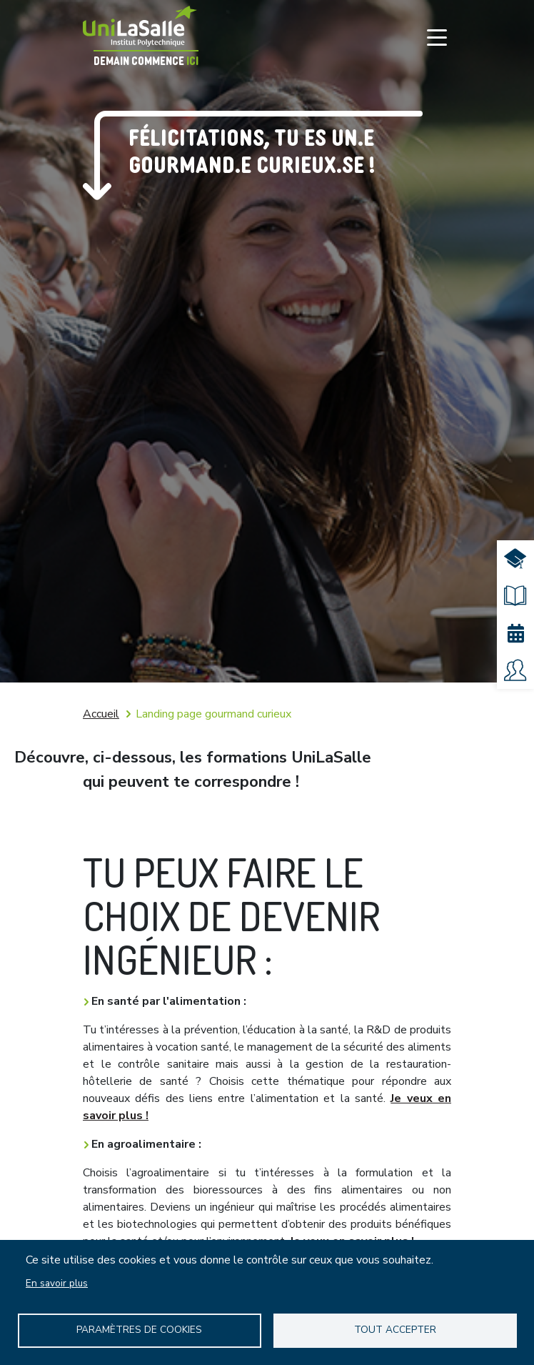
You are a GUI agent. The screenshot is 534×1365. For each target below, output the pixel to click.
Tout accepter (395, 1329)
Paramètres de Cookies (139, 1329)
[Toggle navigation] (437, 37)
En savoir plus (57, 1283)
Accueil (101, 714)
